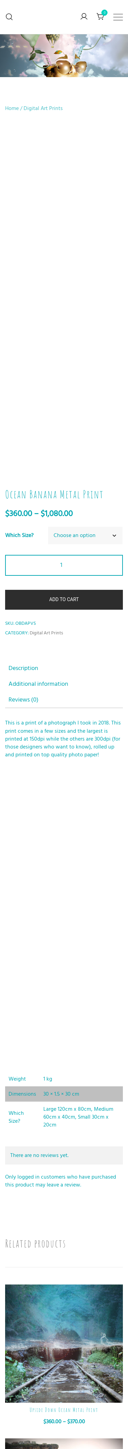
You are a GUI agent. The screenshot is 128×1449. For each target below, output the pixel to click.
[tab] (64, 337)
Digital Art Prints (43, 108)
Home (12, 108)
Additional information (38, 353)
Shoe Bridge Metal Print (64, 1232)
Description (23, 337)
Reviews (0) (24, 369)
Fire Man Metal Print (64, 1386)
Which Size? (19, 204)
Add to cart (64, 268)
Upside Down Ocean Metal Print (64, 1079)
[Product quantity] (64, 234)
